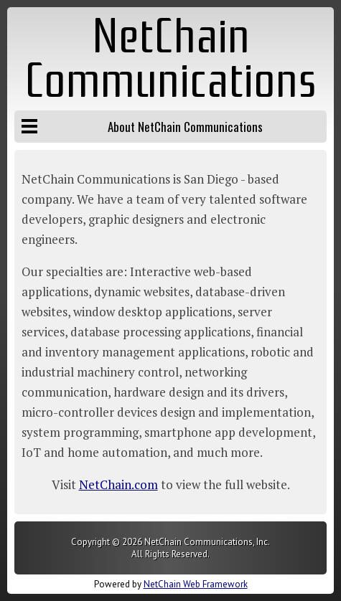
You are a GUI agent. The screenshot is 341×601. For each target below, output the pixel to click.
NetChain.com (118, 484)
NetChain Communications (170, 58)
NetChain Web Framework (196, 584)
